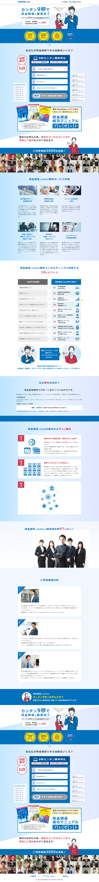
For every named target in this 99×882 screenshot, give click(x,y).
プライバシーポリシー (49, 876)
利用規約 (33, 876)
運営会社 (65, 876)
